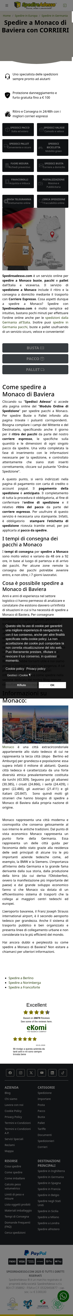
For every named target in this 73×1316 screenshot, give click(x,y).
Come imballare (15, 1178)
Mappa (9, 1151)
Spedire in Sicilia (48, 1211)
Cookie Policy (13, 1111)
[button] (10, 1072)
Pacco (41, 1111)
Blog (8, 1093)
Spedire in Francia (49, 1189)
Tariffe (42, 1129)
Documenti (45, 1135)
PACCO (35, 358)
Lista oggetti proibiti (17, 1204)
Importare (44, 1099)
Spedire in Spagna (49, 1183)
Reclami (10, 1145)
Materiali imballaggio (18, 1210)
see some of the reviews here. (36, 1021)
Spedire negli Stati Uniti (49, 1203)
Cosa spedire (13, 1166)
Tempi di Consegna (17, 1216)
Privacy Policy (13, 1117)
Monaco (8, 747)
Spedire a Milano (48, 1217)
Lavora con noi (14, 1105)
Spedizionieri (46, 1141)
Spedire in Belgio (48, 1195)
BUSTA (35, 347)
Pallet (41, 1123)
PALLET (35, 369)
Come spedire (13, 1172)
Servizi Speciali (14, 1139)
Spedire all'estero (49, 1229)
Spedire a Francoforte (24, 987)
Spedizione (45, 1093)
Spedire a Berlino (21, 978)
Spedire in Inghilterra (51, 1171)
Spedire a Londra (48, 1223)
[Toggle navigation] (6, 6)
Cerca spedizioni (15, 1232)
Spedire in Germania (51, 1177)
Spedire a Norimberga (25, 983)
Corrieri (42, 1147)
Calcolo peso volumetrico (13, 1186)
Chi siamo (11, 1099)
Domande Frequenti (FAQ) (17, 1224)
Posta (41, 1105)
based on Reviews (36, 1018)
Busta (41, 1117)
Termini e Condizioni (18, 1123)
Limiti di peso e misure (14, 1196)
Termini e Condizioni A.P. (18, 1131)
